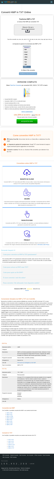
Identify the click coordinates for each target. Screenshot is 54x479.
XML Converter (6, 457)
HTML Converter (38, 455)
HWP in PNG (10, 423)
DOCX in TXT (11, 444)
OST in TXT (11, 441)
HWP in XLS (9, 414)
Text (26, 62)
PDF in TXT (11, 443)
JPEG (26, 57)
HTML (26, 54)
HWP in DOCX (10, 418)
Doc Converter (30, 455)
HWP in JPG (9, 421)
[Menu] (51, 2)
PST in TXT (11, 439)
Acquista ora (27, 121)
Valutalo (27, 290)
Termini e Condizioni (25, 468)
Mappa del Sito (4, 468)
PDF (26, 49)
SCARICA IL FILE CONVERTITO (28, 73)
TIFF (26, 64)
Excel (26, 52)
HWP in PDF (9, 413)
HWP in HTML (10, 416)
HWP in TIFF (10, 424)
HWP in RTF (9, 419)
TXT (26, 66)
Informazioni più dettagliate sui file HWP (26, 362)
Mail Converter (22, 455)
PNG (26, 59)
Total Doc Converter (15, 85)
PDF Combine (13, 457)
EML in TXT (11, 446)
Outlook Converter (14, 455)
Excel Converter (46, 455)
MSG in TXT (11, 448)
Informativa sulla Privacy (43, 244)
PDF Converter (6, 455)
